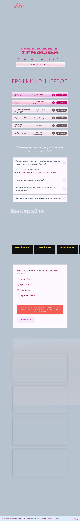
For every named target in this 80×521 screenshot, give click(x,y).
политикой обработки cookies (50, 518)
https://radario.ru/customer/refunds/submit (36, 172)
